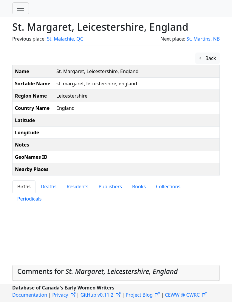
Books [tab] (139, 186)
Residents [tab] (77, 186)
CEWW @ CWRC (182, 295)
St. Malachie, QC (65, 39)
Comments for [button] (97, 271)
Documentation (29, 295)
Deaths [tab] (48, 186)
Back (207, 58)
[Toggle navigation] (20, 8)
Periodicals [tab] (29, 198)
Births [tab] (23, 186)
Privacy (60, 295)
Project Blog (139, 295)
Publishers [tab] (110, 186)
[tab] (116, 273)
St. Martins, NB (203, 39)
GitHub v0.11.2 (97, 295)
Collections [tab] (168, 186)
